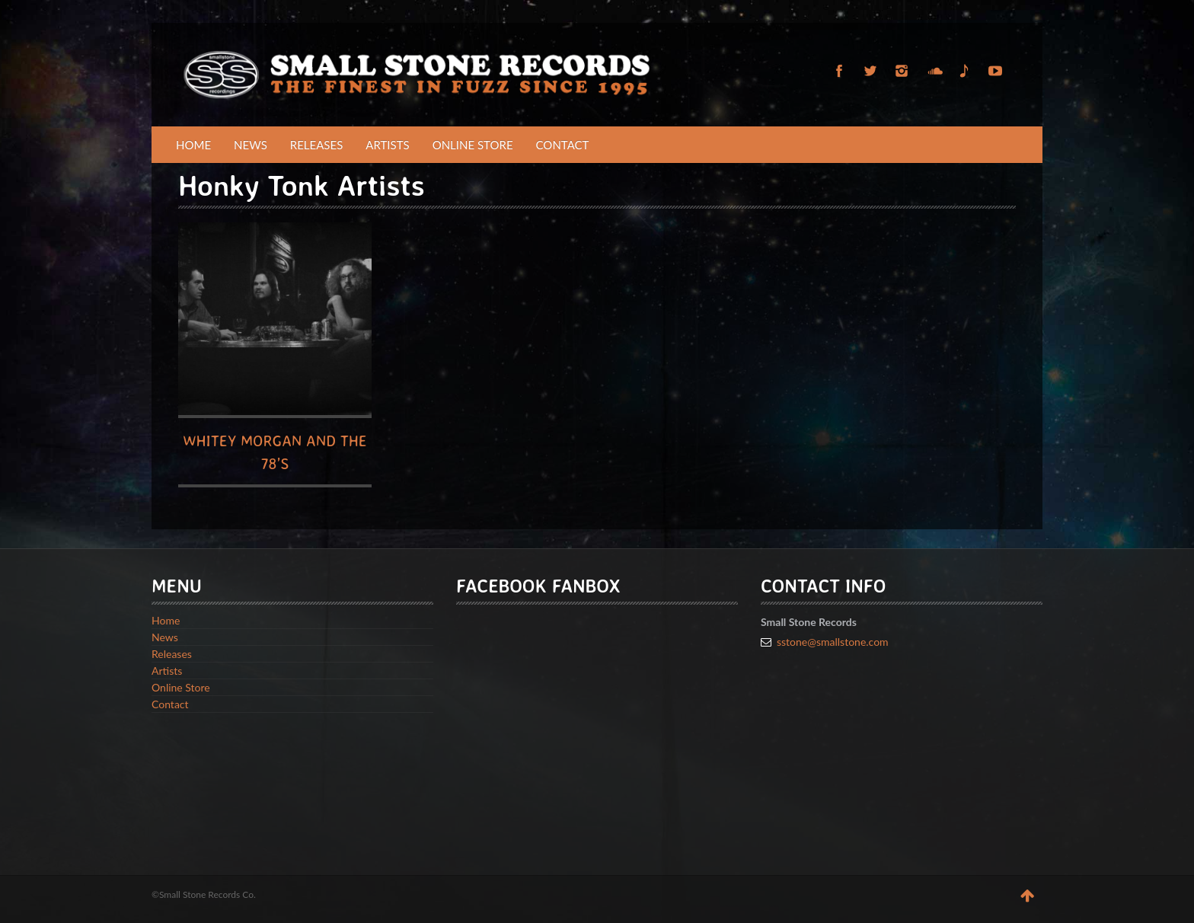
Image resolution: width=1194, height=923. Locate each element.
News (250, 145)
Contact (562, 145)
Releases (316, 145)
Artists (387, 145)
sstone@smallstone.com (833, 641)
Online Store (473, 145)
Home (193, 145)
